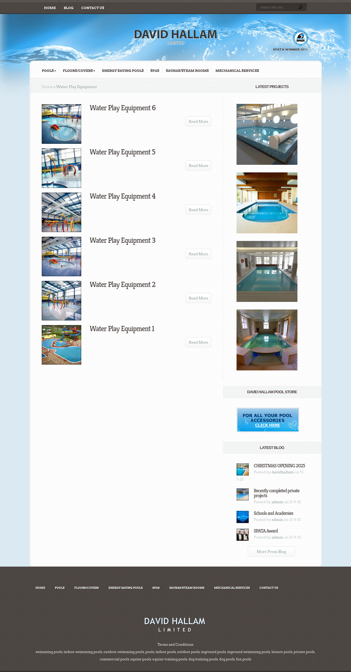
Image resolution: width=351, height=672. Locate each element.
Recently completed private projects (277, 493)
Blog (68, 8)
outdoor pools (188, 652)
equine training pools (170, 659)
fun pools (243, 659)
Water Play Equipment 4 (123, 196)
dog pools (227, 659)
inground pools (213, 652)
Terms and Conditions (175, 644)
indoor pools (165, 652)
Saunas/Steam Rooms (187, 71)
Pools (49, 71)
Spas (154, 71)
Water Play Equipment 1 (122, 328)
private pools (304, 652)
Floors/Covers (79, 71)
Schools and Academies (273, 513)
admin (277, 502)
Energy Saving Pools (123, 71)
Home (50, 8)
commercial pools (114, 659)
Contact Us (93, 8)
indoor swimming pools (83, 652)
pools (150, 652)
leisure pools (281, 652)
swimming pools (49, 652)
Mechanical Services (237, 71)
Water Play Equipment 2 (123, 284)
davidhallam (283, 472)
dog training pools (203, 659)
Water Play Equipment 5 (123, 152)
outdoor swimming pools (124, 652)
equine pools (140, 659)
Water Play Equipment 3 (123, 240)
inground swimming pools (248, 652)
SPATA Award (266, 531)
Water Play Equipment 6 (123, 107)
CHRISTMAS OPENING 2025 (279, 465)
